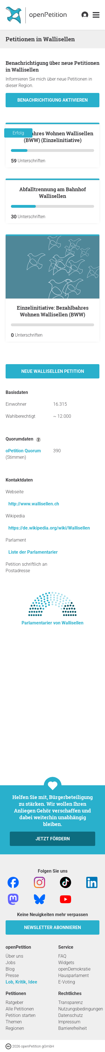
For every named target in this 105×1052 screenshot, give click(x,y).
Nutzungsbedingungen (80, 1009)
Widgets (66, 962)
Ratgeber (14, 1002)
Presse (12, 975)
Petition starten (21, 1015)
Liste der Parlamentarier (33, 677)
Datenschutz (70, 1015)
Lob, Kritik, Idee (21, 982)
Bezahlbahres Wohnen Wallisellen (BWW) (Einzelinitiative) (52, 199)
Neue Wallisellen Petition (52, 496)
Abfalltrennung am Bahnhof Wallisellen (52, 318)
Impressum (69, 1021)
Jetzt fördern (53, 838)
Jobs (10, 962)
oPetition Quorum (23, 576)
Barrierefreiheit (72, 1028)
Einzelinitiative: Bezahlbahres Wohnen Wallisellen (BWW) (52, 436)
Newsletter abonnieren (52, 927)
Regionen (15, 1028)
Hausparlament (73, 975)
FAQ (62, 956)
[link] (96, 15)
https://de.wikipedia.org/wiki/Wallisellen (49, 653)
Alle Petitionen (20, 1009)
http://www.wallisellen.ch (33, 629)
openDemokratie (74, 969)
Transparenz (70, 1002)
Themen (14, 1021)
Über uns (14, 956)
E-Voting (66, 982)
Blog (10, 969)
